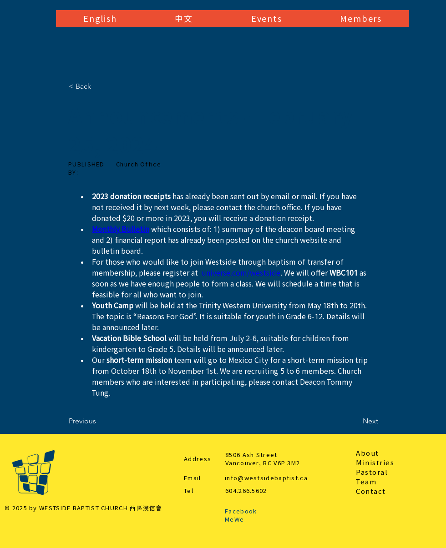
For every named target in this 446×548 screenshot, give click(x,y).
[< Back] (99, 86)
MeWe (234, 520)
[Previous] (99, 421)
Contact (371, 491)
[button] (100, 18)
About (367, 453)
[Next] (355, 421)
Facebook (241, 511)
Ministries (375, 462)
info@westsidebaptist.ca (266, 478)
